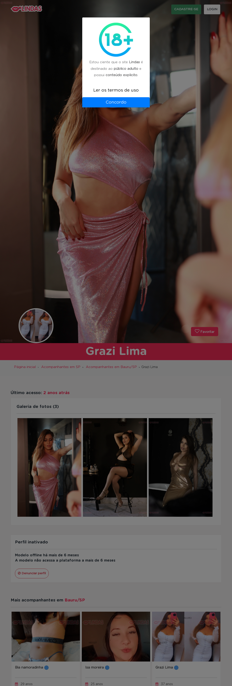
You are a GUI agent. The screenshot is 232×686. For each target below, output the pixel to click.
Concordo (116, 102)
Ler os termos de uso (116, 90)
